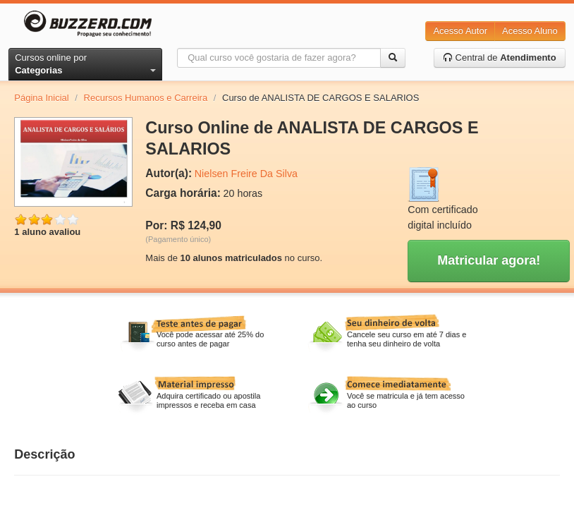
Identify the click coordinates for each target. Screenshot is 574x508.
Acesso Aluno (530, 30)
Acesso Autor (460, 30)
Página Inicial (41, 97)
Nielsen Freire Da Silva (246, 173)
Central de (499, 57)
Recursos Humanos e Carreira (146, 97)
